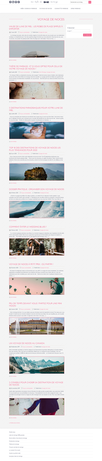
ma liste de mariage (44, 2)
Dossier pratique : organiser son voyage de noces (36, 189)
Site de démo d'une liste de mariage (18, 438)
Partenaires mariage (14, 441)
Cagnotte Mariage (61, 8)
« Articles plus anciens (14, 422)
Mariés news (12, 432)
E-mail (69, 31)
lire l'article (13, 60)
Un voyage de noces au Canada (27, 343)
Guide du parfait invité (14, 453)
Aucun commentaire (24, 32)
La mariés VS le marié (14, 450)
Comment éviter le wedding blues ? (27, 227)
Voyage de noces (45, 8)
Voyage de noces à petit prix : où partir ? (31, 264)
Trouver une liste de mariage (16, 447)
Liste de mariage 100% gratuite (16, 435)
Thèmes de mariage (14, 444)
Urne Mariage (75, 8)
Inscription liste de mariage (15, 456)
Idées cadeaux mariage (29, 8)
